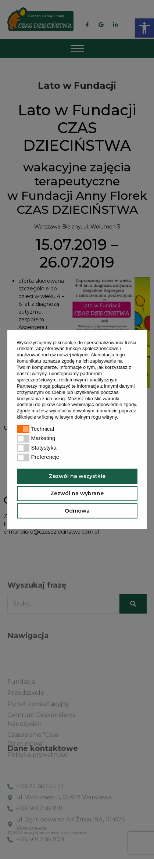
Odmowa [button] (77, 510)
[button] (120, 418)
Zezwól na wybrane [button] (77, 493)
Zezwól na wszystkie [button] (77, 476)
